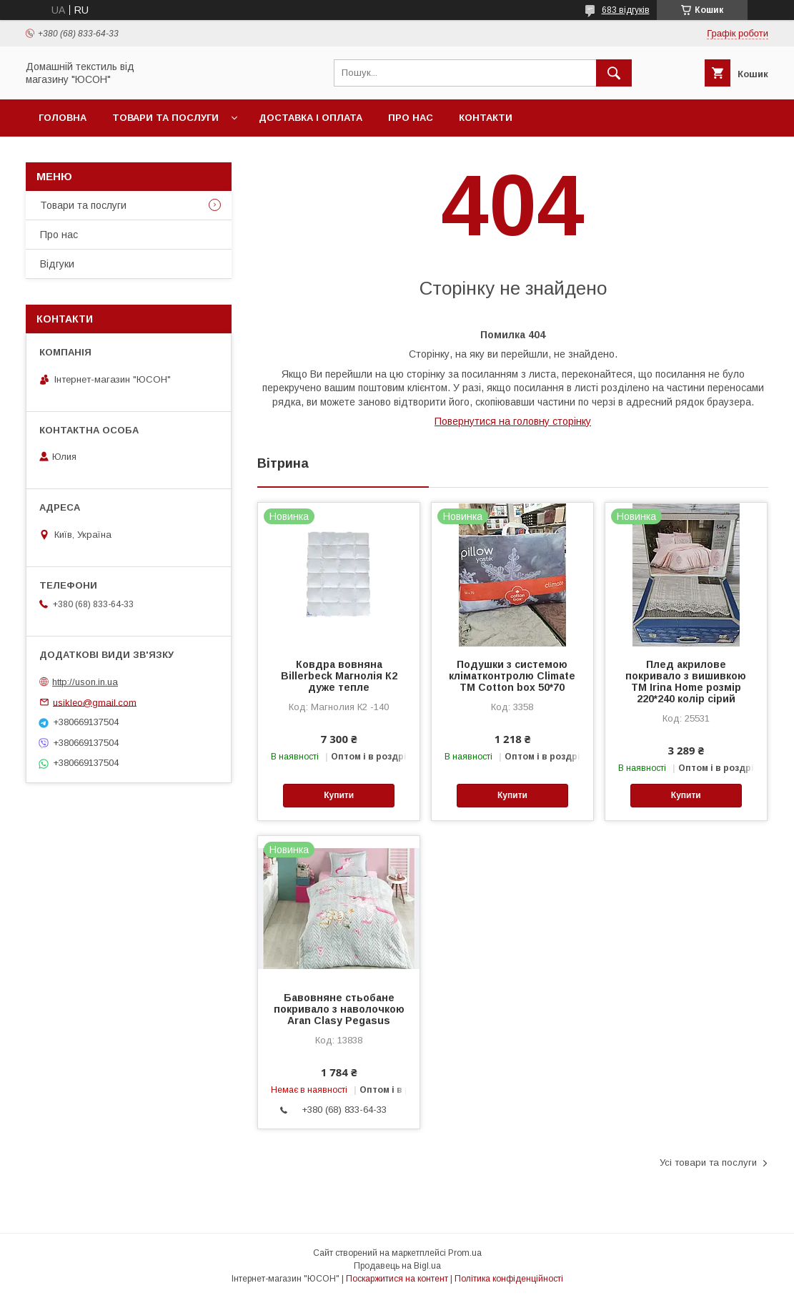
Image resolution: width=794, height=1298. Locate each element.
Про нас (410, 117)
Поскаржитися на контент (397, 1279)
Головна (62, 117)
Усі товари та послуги (708, 1162)
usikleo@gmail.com (95, 702)
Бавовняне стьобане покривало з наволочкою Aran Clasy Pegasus (339, 1009)
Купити (339, 795)
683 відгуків (626, 10)
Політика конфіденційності (509, 1279)
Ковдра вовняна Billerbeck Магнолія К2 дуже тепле (339, 676)
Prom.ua (465, 1253)
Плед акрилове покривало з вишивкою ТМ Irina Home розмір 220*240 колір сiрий (685, 681)
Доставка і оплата (310, 117)
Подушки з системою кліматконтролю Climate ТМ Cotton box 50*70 (512, 676)
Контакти (485, 117)
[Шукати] (614, 73)
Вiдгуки (57, 264)
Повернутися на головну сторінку (513, 421)
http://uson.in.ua (85, 682)
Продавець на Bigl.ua (397, 1266)
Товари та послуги (165, 117)
